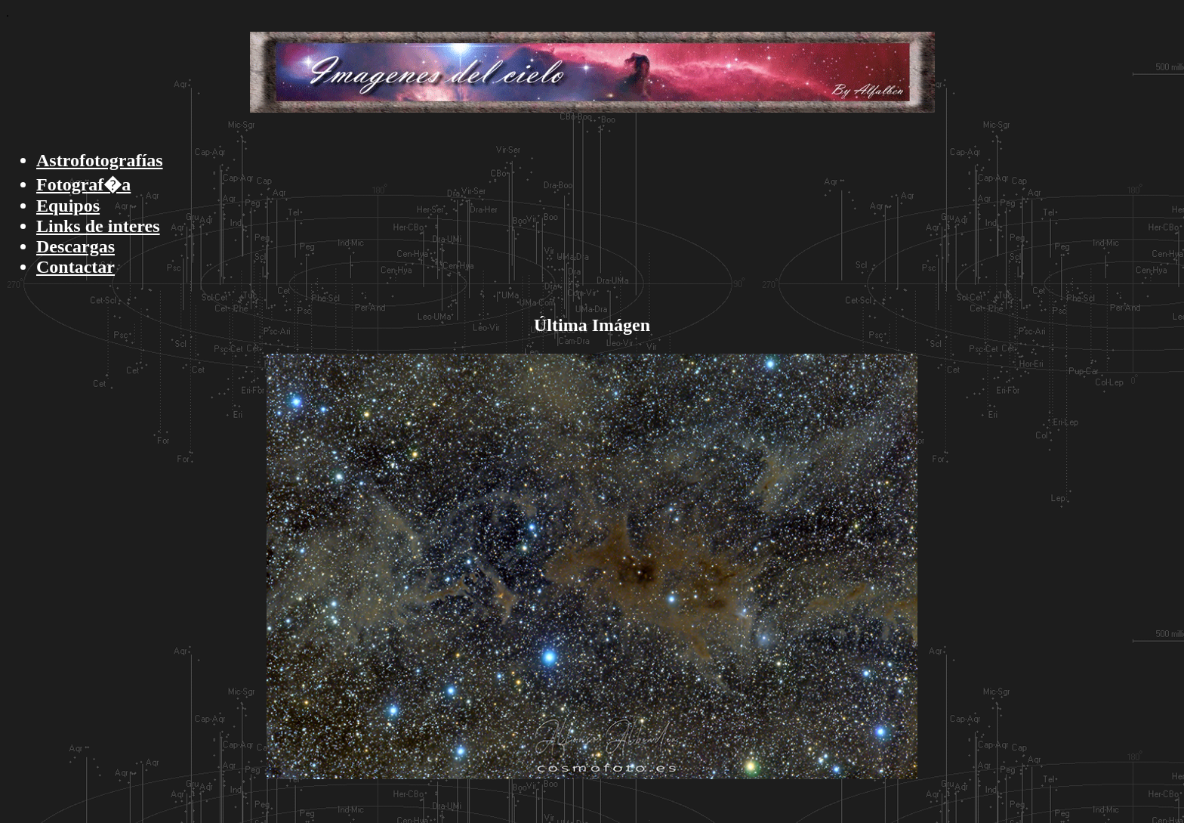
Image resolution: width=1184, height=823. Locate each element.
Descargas (75, 246)
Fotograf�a (83, 184)
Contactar (75, 267)
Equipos (68, 205)
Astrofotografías (99, 160)
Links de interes (98, 226)
